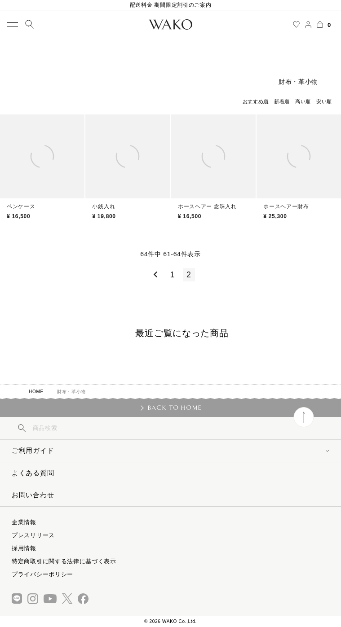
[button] (154, 274)
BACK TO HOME (174, 407)
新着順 (282, 101)
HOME (36, 391)
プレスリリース (33, 535)
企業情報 (24, 522)
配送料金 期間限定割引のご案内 (171, 5)
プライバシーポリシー (42, 574)
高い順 (303, 101)
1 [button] (172, 274)
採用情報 (24, 548)
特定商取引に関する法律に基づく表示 (64, 561)
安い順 (324, 101)
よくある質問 (33, 473)
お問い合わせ (33, 495)
